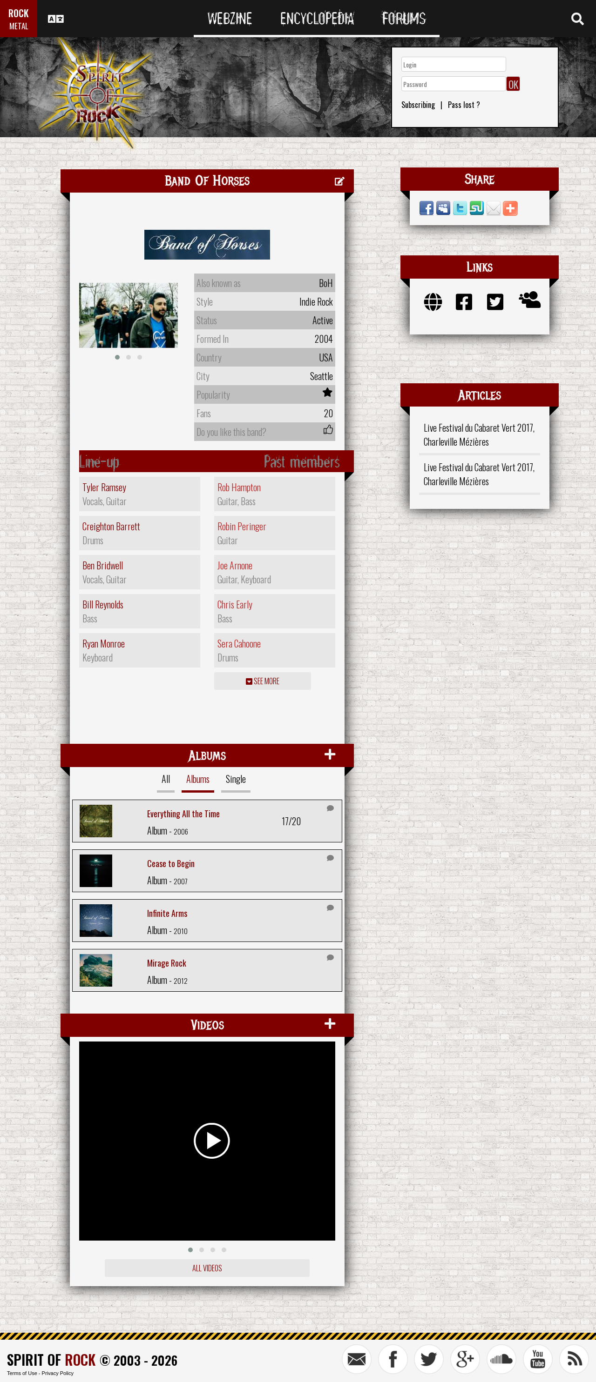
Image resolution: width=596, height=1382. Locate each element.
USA (326, 357)
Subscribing (418, 104)
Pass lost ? (464, 104)
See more (262, 681)
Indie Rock (316, 301)
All (166, 779)
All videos (207, 1268)
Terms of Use (22, 1373)
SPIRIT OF (51, 1359)
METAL (18, 26)
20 (328, 413)
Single (236, 779)
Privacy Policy (58, 1373)
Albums (198, 779)
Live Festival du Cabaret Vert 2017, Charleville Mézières (479, 434)
